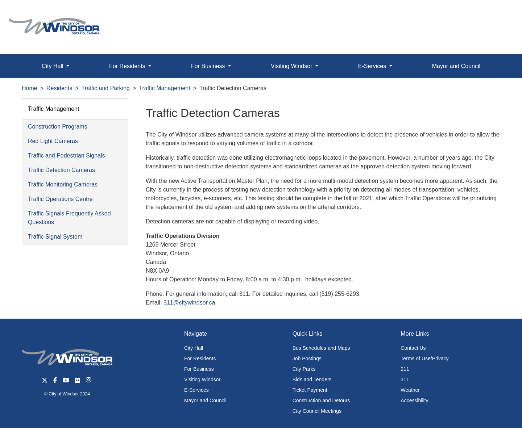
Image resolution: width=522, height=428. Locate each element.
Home (29, 88)
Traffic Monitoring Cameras (63, 184)
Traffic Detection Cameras (61, 170)
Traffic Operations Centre (60, 199)
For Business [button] (209, 66)
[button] (500, 13)
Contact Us (413, 348)
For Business (199, 369)
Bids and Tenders (312, 379)
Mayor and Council (456, 66)
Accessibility (414, 400)
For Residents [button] (128, 66)
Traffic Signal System (55, 237)
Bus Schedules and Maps (321, 348)
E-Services (196, 390)
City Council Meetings (317, 411)
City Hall (193, 348)
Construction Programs (57, 126)
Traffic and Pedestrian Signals (66, 155)
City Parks (304, 369)
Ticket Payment (310, 390)
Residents (59, 88)
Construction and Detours (321, 400)
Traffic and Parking (106, 88)
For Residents (200, 358)
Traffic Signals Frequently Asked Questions (69, 217)
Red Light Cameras (53, 141)
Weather (410, 390)
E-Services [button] (373, 66)
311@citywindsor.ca (189, 302)
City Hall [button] (53, 66)
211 (405, 369)
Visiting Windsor (202, 379)
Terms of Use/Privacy (424, 358)
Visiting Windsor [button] (292, 66)
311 (405, 379)
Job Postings (307, 358)
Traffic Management (164, 88)
